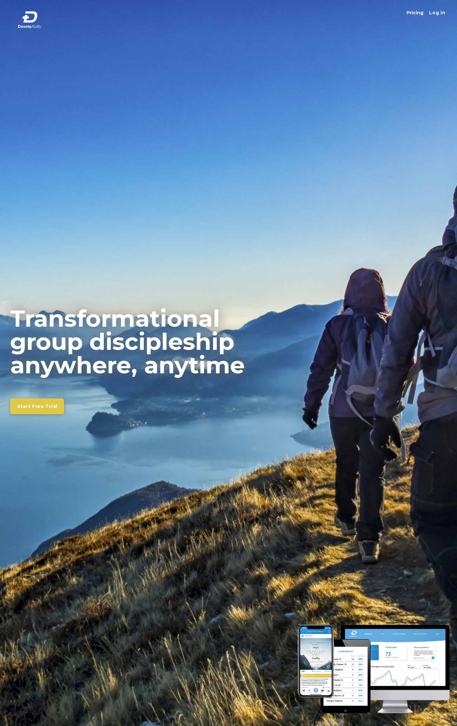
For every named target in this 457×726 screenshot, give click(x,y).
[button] (437, 13)
